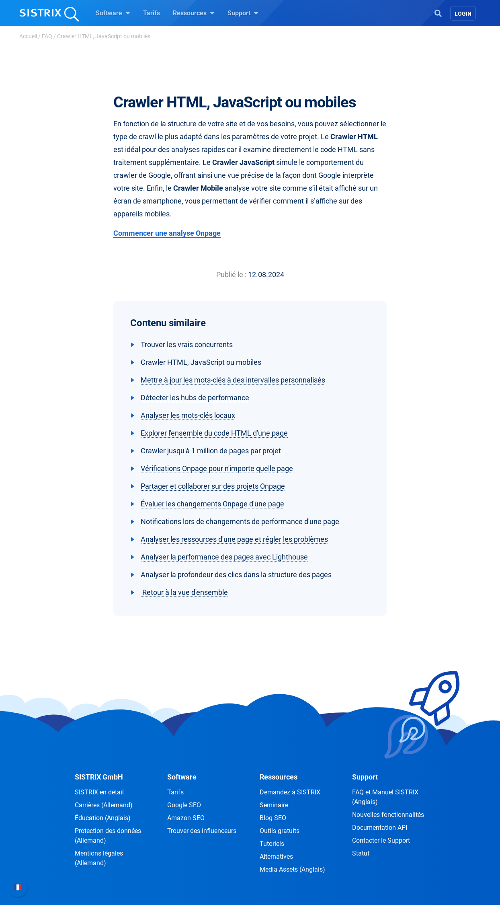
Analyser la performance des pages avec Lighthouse (224, 557)
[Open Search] (438, 12)
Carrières (104, 805)
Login (463, 13)
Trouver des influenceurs (201, 831)
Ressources (194, 13)
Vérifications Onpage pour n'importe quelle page (217, 468)
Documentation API (379, 827)
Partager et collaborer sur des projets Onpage (213, 486)
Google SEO (184, 805)
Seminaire (274, 805)
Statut (360, 853)
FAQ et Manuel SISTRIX (385, 797)
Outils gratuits (279, 831)
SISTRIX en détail (99, 792)
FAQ (47, 36)
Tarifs (151, 13)
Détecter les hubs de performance (195, 397)
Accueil (28, 36)
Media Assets (292, 869)
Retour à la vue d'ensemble (184, 592)
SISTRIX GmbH (99, 777)
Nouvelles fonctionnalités (388, 815)
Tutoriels (272, 843)
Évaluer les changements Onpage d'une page (212, 504)
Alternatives (276, 856)
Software (113, 13)
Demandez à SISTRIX (290, 792)
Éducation (103, 818)
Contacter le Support (381, 840)
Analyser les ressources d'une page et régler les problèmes (234, 539)
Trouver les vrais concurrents (187, 344)
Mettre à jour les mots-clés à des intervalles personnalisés (233, 380)
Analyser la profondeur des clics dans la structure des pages (236, 574)
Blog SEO (273, 818)
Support (242, 13)
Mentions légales (99, 858)
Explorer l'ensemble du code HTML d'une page (214, 433)
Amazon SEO (186, 818)
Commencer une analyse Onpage (167, 233)
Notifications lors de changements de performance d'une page (240, 521)
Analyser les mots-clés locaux (188, 415)
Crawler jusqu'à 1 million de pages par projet (211, 450)
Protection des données (108, 835)
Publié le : (231, 274)
